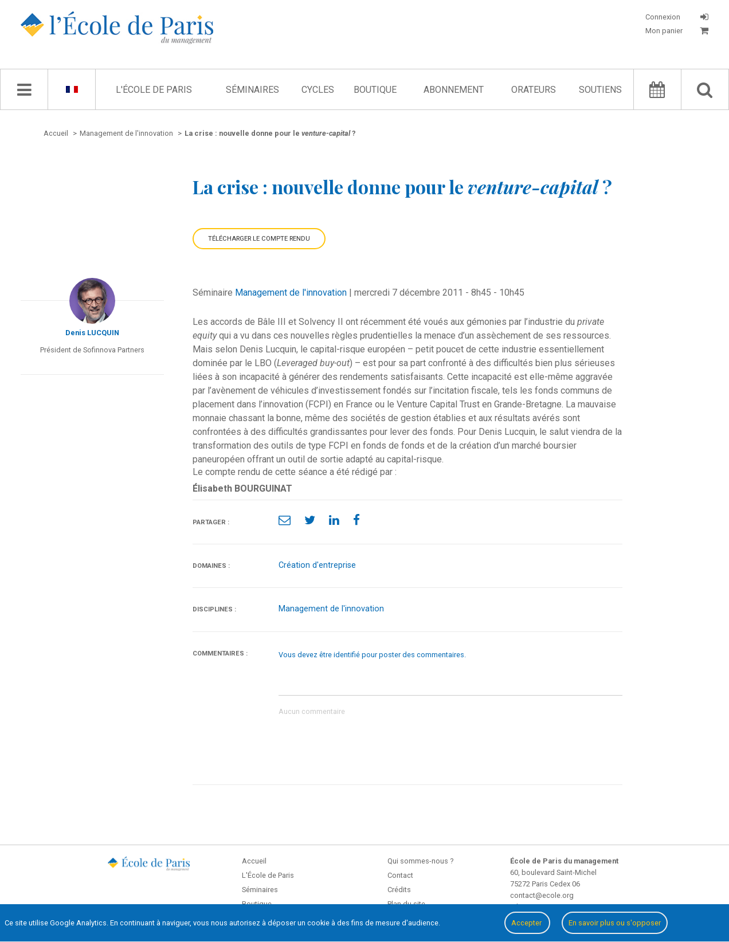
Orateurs (533, 89)
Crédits (399, 889)
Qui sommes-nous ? (420, 861)
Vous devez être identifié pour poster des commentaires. (372, 654)
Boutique (375, 89)
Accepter (527, 923)
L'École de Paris (154, 89)
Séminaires (252, 89)
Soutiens (600, 89)
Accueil (254, 861)
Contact (400, 875)
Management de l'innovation (291, 292)
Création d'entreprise (317, 565)
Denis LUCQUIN (92, 332)
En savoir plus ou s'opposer (615, 923)
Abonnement (454, 89)
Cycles (317, 89)
